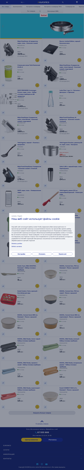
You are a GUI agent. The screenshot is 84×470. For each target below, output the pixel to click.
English (20, 216)
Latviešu (14, 216)
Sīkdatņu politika (16, 243)
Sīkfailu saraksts (16, 246)
